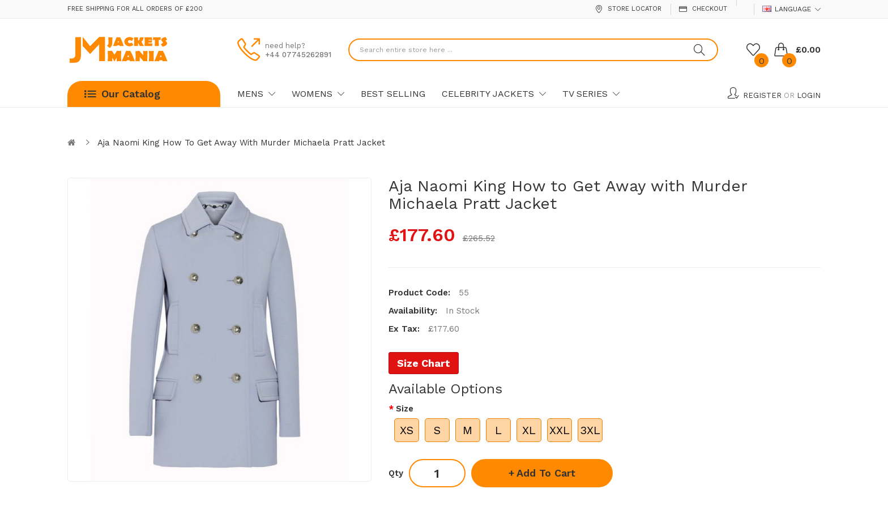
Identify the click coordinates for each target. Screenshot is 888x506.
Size (404, 409)
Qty (395, 473)
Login (809, 95)
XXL (559, 430)
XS (406, 430)
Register (762, 95)
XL (529, 430)
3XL (590, 430)
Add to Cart (545, 473)
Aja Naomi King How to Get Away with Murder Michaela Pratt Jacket (241, 143)
